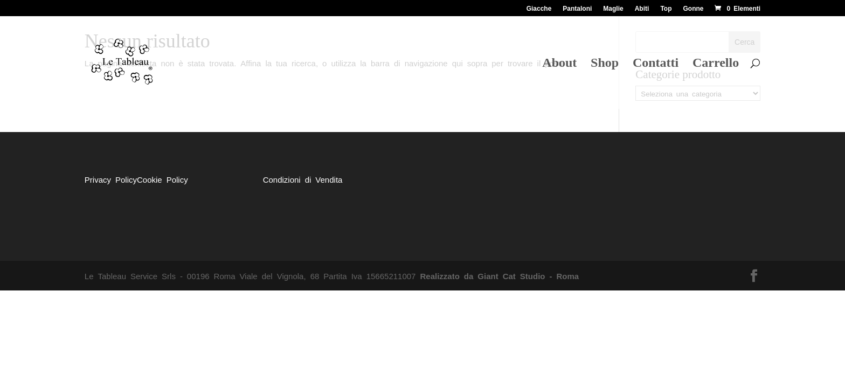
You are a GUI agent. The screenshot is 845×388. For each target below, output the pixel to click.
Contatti (655, 64)
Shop (605, 64)
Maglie (613, 8)
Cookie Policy (162, 179)
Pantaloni (577, 8)
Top (665, 8)
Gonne (693, 8)
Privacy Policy (111, 179)
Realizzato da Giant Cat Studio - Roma (499, 276)
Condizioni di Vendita (303, 179)
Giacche (539, 8)
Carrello (715, 64)
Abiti (642, 8)
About (559, 64)
